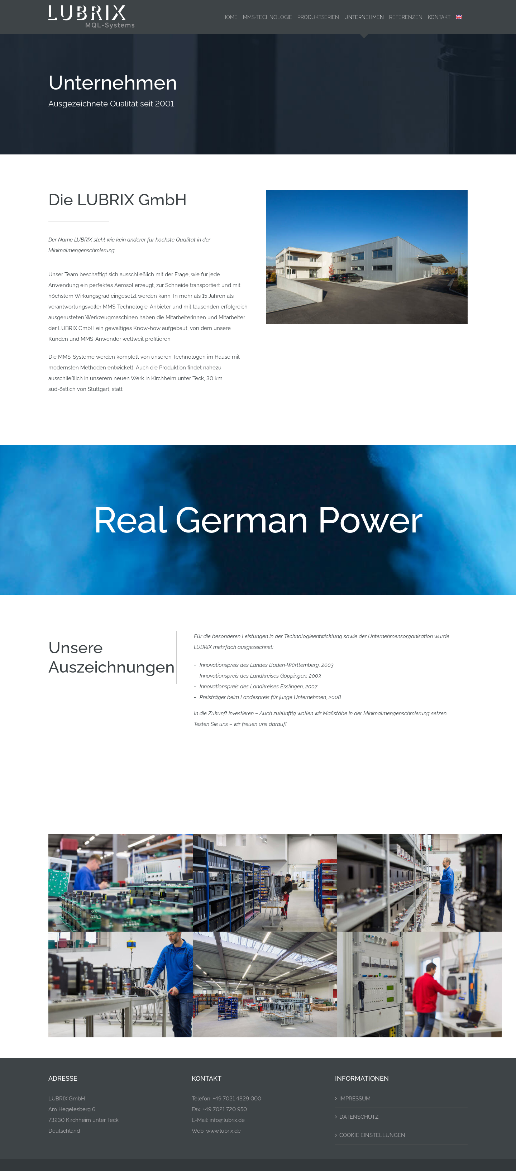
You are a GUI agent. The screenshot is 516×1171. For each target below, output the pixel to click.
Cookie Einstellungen (372, 1135)
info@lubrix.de (227, 1120)
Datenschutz (358, 1117)
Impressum (355, 1098)
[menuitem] (459, 17)
